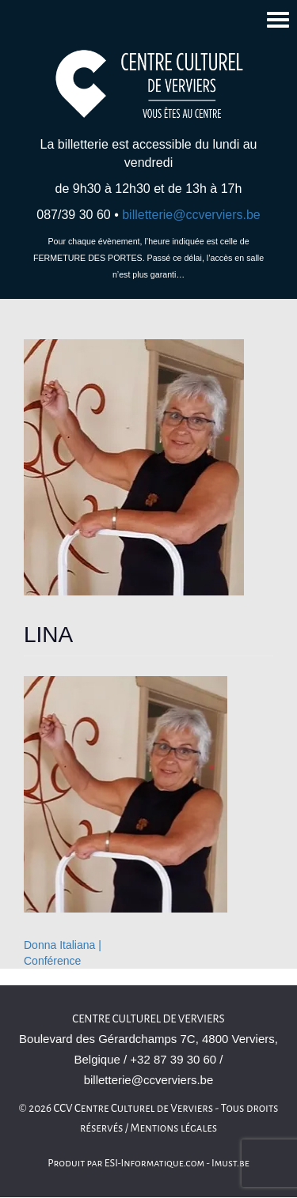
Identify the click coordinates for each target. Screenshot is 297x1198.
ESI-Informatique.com (154, 1163)
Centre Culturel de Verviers (148, 1019)
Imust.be (230, 1163)
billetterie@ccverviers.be (191, 214)
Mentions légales (174, 1128)
